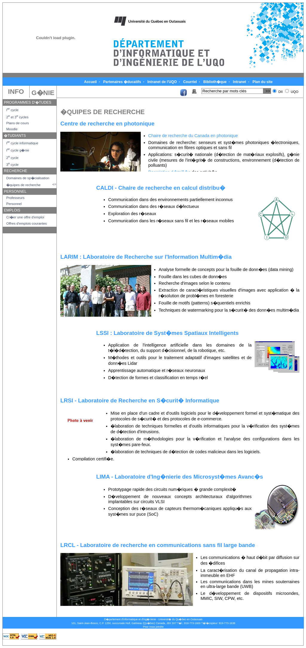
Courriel (190, 82)
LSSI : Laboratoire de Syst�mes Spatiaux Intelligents (167, 333)
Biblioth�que (215, 82)
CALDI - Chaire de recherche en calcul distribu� (160, 188)
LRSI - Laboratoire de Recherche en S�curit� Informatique (139, 400)
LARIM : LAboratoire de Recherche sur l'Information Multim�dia (146, 257)
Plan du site (263, 82)
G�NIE (42, 92)
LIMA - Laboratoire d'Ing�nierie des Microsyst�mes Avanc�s (179, 477)
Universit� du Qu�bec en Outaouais (180, 619)
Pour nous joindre (153, 626)
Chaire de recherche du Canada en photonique (193, 135)
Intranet (239, 82)
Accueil (90, 82)
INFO (16, 91)
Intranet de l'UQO (162, 82)
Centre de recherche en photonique (107, 123)
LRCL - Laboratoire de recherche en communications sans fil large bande (157, 545)
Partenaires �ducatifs (122, 82)
